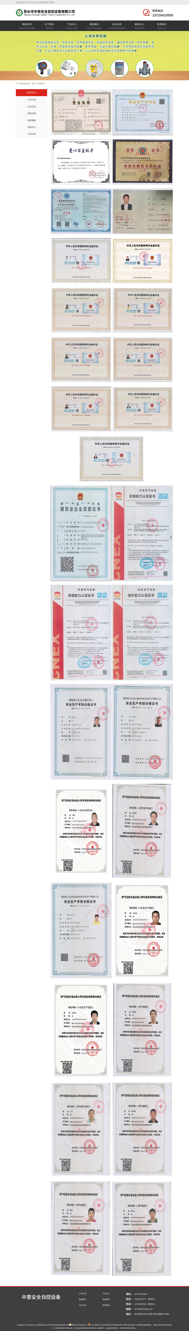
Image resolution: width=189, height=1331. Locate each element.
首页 (34, 83)
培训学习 (32, 127)
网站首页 (27, 26)
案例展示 (94, 26)
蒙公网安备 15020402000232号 (102, 1325)
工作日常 (32, 134)
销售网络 (32, 120)
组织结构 (32, 113)
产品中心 (72, 26)
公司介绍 (32, 100)
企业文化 (32, 106)
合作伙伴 (117, 26)
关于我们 (49, 26)
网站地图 (41, 1325)
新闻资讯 (106, 1299)
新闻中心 (139, 26)
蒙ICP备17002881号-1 (80, 1325)
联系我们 (162, 26)
